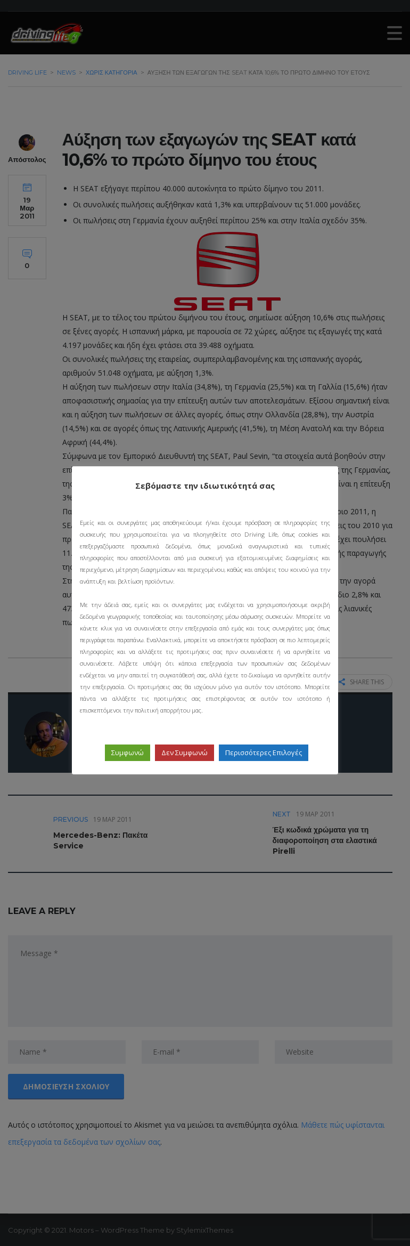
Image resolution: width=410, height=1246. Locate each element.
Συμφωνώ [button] (127, 752)
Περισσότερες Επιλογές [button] (263, 752)
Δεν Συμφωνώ (184, 752)
